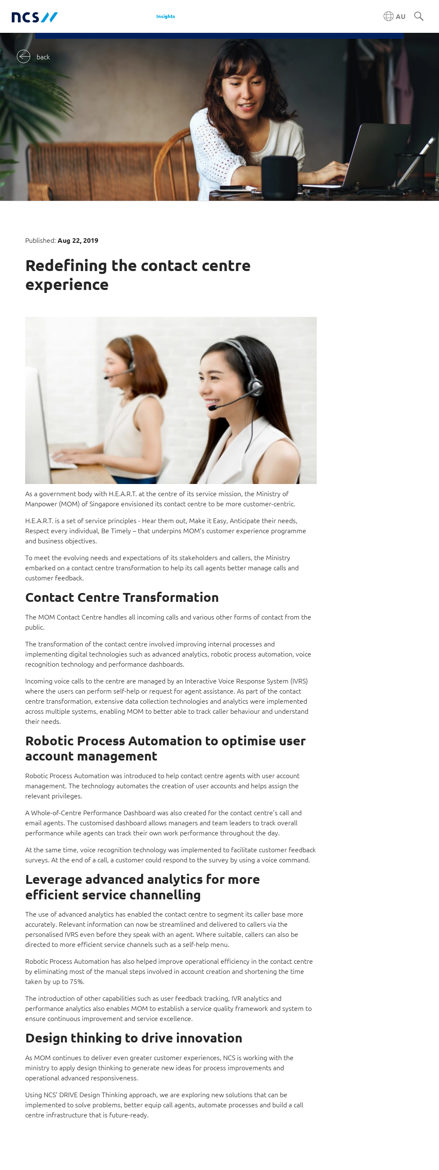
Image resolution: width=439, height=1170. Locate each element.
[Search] (418, 16)
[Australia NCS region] (394, 16)
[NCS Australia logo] (35, 16)
